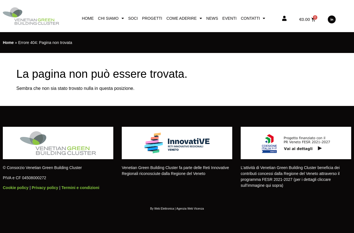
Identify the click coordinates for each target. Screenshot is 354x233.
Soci (133, 18)
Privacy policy (45, 187)
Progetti (152, 18)
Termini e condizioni (80, 187)
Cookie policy (15, 187)
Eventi (229, 18)
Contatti (253, 18)
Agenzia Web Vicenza (190, 208)
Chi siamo (111, 18)
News (212, 18)
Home (88, 18)
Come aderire (184, 18)
